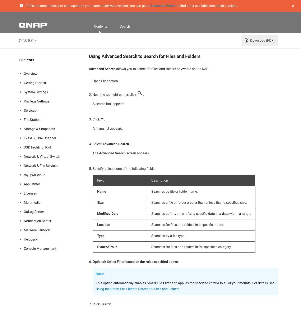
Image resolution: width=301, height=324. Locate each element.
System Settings (36, 92)
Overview (30, 74)
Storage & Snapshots (39, 129)
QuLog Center (34, 212)
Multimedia (32, 203)
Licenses (30, 193)
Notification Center (37, 221)
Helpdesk (30, 239)
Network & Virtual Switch (42, 157)
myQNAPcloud (34, 175)
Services (30, 111)
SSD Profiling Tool (37, 147)
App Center (32, 184)
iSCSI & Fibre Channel (40, 138)
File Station (32, 120)
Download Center (163, 6)
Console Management (40, 249)
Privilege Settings (36, 101)
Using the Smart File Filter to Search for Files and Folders (137, 289)
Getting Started (35, 83)
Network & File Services (41, 166)
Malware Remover (37, 230)
